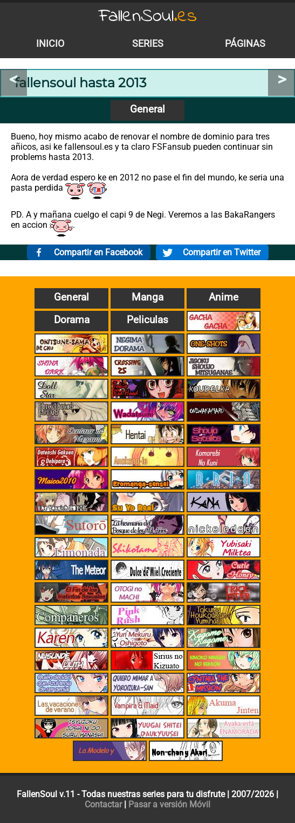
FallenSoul (148, 16)
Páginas (245, 43)
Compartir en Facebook (98, 252)
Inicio (50, 43)
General (147, 109)
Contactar (103, 804)
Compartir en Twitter (221, 252)
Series (147, 43)
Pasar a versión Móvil (169, 804)
